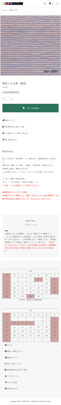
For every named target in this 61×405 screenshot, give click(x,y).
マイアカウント (12, 376)
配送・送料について (14, 351)
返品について (8, 120)
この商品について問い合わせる (15, 133)
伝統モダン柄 (13, 10)
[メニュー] (57, 3)
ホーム (4, 10)
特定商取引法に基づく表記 (13, 127)
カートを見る (11, 382)
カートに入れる (30, 108)
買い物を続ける (9, 140)
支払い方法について (13, 364)
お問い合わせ (11, 389)
